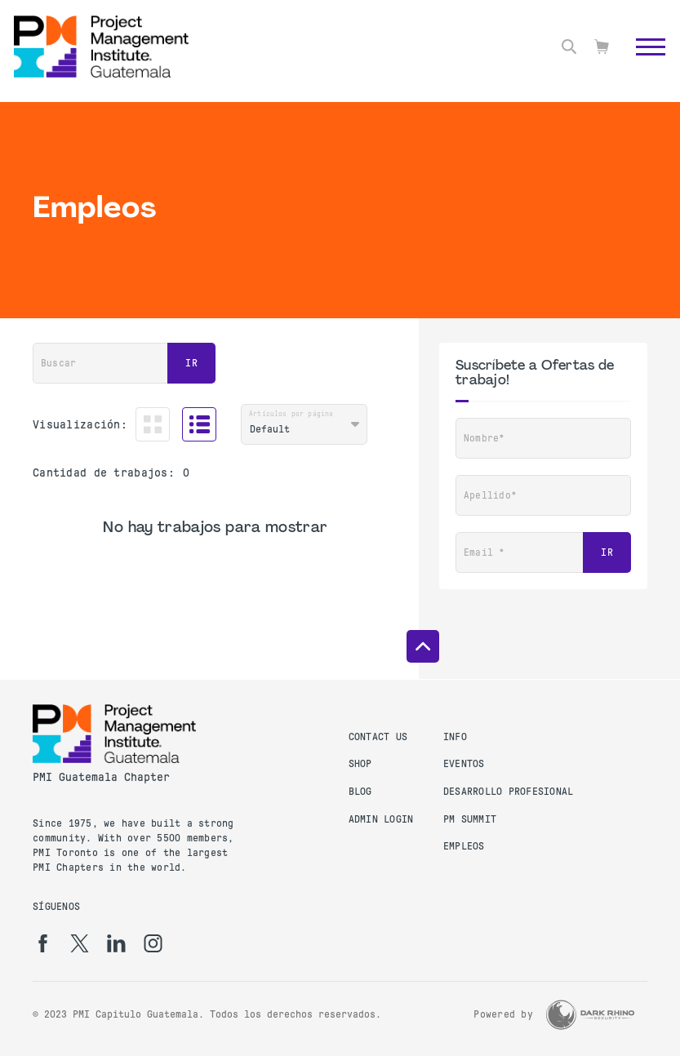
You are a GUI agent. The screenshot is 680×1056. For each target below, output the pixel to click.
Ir (191, 363)
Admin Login (381, 819)
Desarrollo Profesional (508, 791)
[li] (116, 943)
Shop (360, 764)
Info (455, 737)
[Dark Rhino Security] (590, 1015)
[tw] (79, 943)
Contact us (378, 737)
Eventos (464, 764)
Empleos (464, 846)
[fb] (43, 943)
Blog (360, 791)
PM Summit (469, 819)
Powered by (503, 1014)
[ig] (153, 943)
